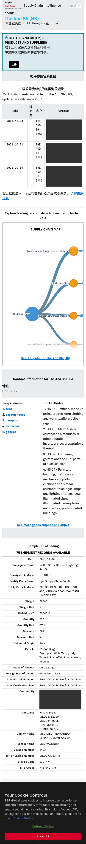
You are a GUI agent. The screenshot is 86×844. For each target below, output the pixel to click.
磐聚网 (14, 5)
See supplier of (45, 358)
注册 (14, 64)
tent (9, 409)
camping (12, 420)
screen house (15, 414)
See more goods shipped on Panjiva (43, 525)
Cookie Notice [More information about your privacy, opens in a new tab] (23, 820)
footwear (12, 426)
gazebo (11, 432)
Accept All (43, 838)
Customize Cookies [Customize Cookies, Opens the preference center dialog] (43, 828)
